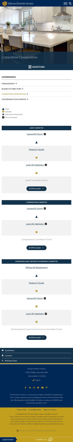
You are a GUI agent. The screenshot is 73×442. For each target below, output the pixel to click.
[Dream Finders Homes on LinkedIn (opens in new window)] (30, 387)
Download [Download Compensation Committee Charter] (35, 248)
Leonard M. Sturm (35, 134)
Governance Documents (14, 99)
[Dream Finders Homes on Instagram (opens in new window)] (34, 387)
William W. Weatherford (36, 267)
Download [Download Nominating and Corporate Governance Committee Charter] (35, 337)
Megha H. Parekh (36, 149)
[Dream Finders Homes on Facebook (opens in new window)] (25, 387)
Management (8, 83)
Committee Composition (14, 94)
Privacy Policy (21, 410)
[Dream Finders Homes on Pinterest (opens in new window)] (46, 387)
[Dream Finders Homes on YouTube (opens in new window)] (42, 387)
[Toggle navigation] (65, 3)
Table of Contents (49, 410)
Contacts (8, 355)
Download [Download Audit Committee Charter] (35, 189)
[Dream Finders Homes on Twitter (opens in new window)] (38, 387)
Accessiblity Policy (35, 410)
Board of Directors (11, 89)
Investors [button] (36, 66)
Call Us (36, 380)
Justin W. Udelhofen (35, 165)
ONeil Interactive (50, 430)
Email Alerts (9, 350)
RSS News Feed (11, 361)
